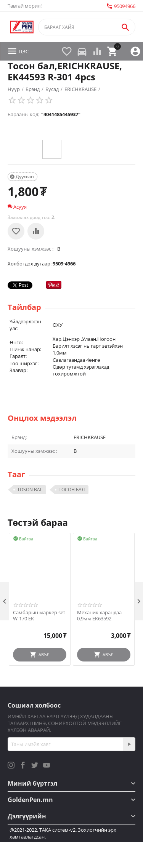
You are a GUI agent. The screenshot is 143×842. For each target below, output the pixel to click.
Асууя (17, 206)
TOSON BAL (29, 489)
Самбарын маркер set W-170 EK (39, 616)
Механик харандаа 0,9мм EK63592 (99, 616)
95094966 (120, 6)
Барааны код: (23, 114)
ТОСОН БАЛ (72, 489)
